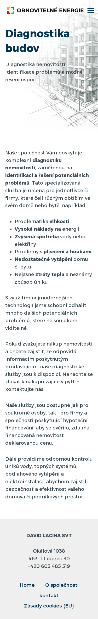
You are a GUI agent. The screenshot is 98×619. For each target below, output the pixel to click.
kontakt (49, 596)
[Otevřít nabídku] (91, 10)
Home (27, 585)
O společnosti (61, 585)
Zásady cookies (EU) (49, 606)
